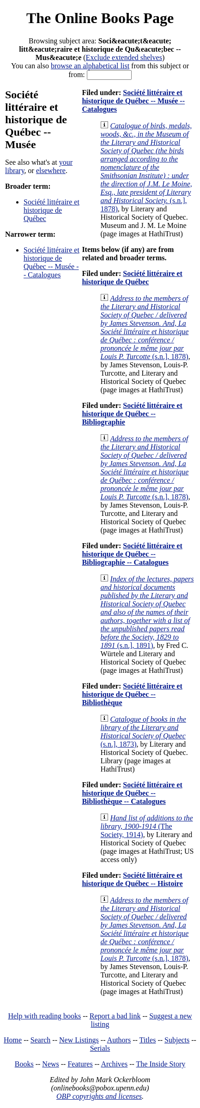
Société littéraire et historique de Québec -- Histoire (132, 879)
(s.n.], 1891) (147, 612)
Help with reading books (44, 1016)
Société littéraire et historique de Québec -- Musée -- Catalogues (51, 262)
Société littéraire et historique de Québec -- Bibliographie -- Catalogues (132, 554)
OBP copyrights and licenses (99, 1096)
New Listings (79, 1040)
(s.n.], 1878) (146, 167)
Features (79, 1064)
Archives (114, 1064)
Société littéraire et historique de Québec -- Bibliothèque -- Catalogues (132, 793)
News (50, 1064)
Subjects (176, 1040)
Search (40, 1040)
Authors (119, 1040)
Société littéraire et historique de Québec (51, 210)
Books (24, 1064)
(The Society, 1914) (146, 826)
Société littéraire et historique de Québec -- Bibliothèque (132, 694)
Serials (100, 1048)
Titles (147, 1040)
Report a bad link (115, 1016)
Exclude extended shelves (124, 57)
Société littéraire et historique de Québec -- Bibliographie (132, 413)
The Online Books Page (100, 18)
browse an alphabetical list (90, 66)
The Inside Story (161, 1064)
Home (13, 1040)
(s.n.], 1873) (143, 731)
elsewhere (51, 170)
